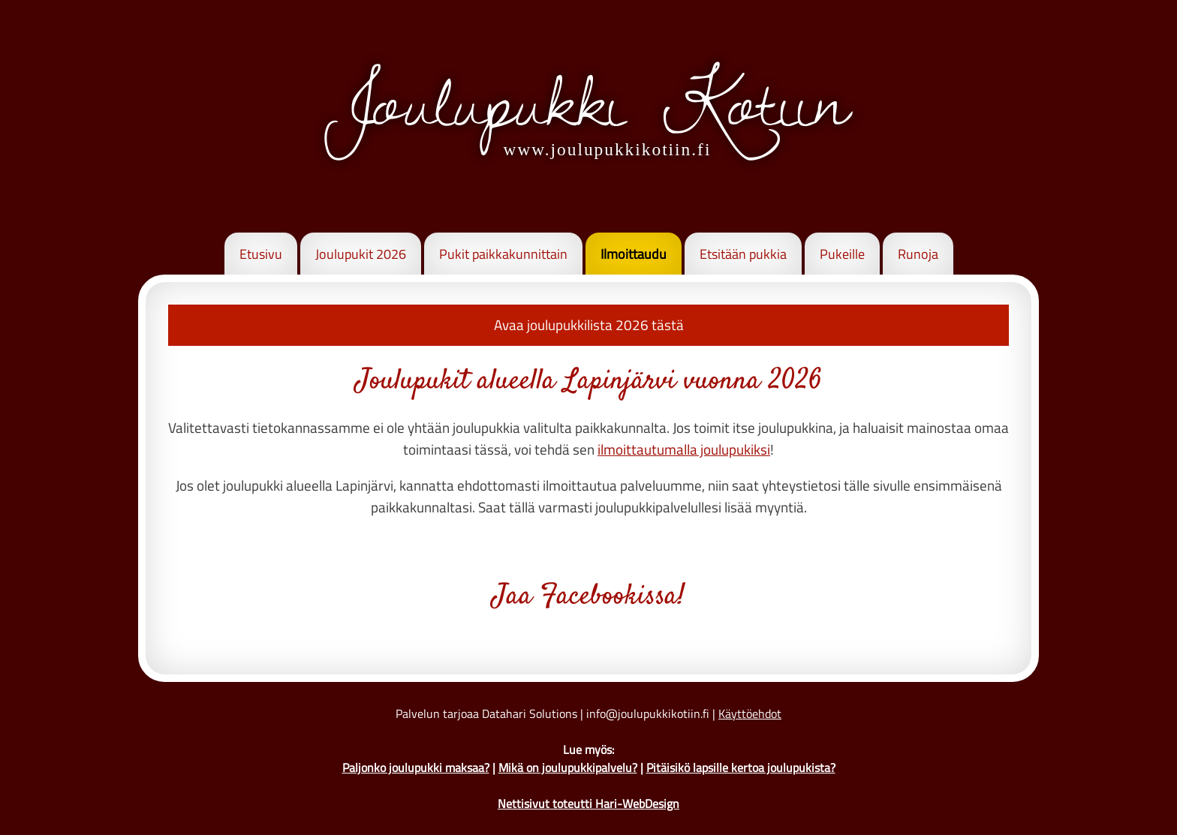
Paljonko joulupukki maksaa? (415, 767)
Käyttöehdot (749, 713)
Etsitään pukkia (743, 254)
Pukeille (842, 254)
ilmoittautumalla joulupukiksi (684, 449)
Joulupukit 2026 (360, 254)
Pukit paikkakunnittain (503, 254)
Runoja (918, 254)
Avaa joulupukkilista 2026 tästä (589, 324)
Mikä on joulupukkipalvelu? (567, 767)
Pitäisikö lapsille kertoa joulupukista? (740, 767)
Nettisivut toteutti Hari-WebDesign (588, 803)
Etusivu (260, 254)
